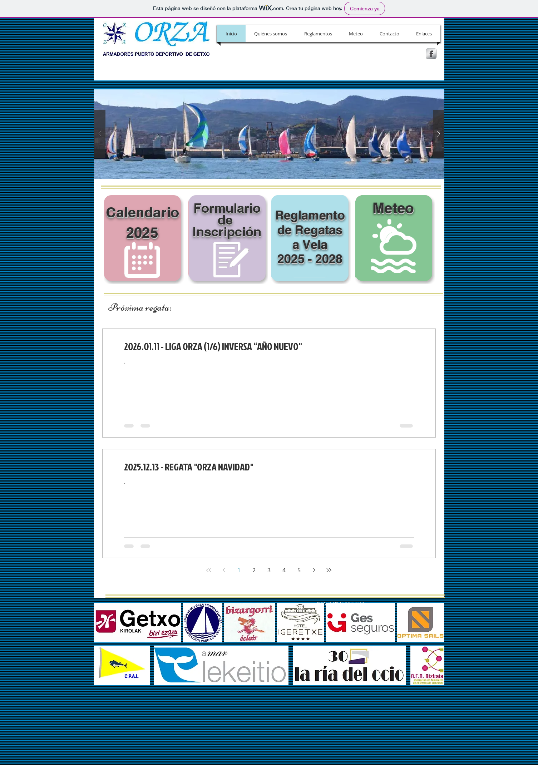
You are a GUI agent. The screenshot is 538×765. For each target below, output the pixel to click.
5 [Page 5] (299, 570)
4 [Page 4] (284, 570)
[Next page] (313, 570)
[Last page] (328, 570)
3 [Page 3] (269, 570)
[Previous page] (223, 570)
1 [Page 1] (239, 570)
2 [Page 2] (254, 570)
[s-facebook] (431, 53)
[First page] (208, 570)
